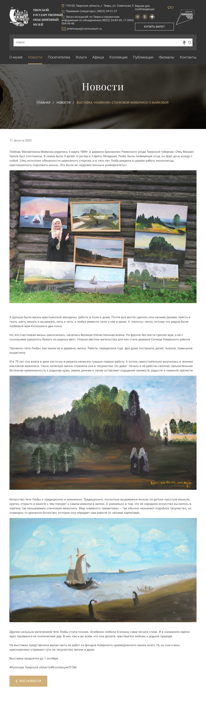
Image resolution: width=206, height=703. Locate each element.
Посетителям (59, 57)
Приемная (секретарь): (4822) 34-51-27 (91, 11)
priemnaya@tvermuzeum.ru (82, 28)
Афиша (98, 57)
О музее (16, 57)
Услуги (81, 57)
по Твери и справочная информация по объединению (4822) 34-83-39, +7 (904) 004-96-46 (98, 20)
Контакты (188, 57)
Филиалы (166, 57)
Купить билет (154, 26)
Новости (35, 57)
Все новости (28, 681)
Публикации (143, 57)
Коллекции (118, 57)
